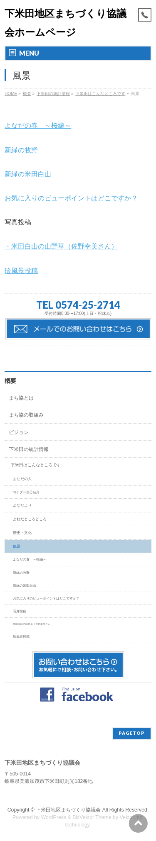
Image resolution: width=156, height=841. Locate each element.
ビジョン (19, 432)
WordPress (53, 817)
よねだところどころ (30, 519)
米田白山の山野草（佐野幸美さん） (33, 623)
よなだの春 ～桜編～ (38, 125)
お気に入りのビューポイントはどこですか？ (71, 198)
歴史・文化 (22, 533)
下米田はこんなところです (36, 465)
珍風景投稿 (21, 270)
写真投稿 (19, 611)
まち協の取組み (26, 415)
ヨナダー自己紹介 (26, 492)
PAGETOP (132, 733)
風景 (16, 546)
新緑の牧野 (21, 150)
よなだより (22, 505)
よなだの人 (22, 479)
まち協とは (21, 398)
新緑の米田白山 (28, 174)
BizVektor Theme (91, 817)
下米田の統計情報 (29, 449)
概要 (10, 381)
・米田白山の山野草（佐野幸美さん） (61, 246)
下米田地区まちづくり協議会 (68, 810)
